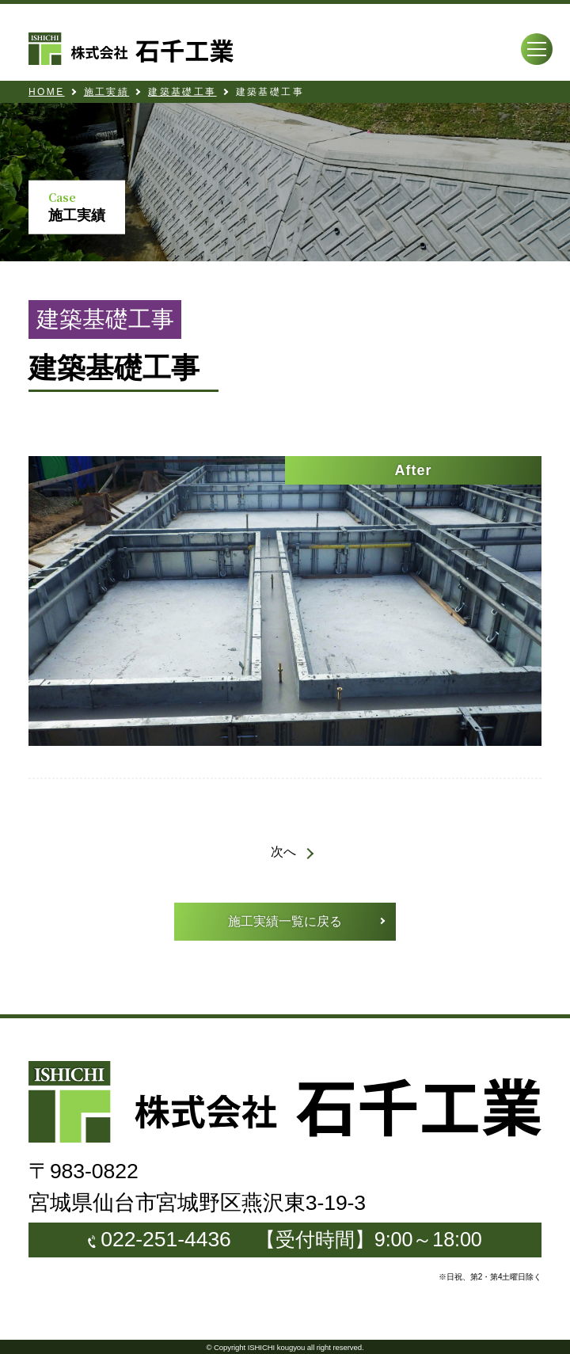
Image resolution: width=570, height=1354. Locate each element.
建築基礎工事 (182, 91)
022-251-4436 (166, 1239)
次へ (283, 851)
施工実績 (107, 91)
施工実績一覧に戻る (284, 921)
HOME (46, 91)
